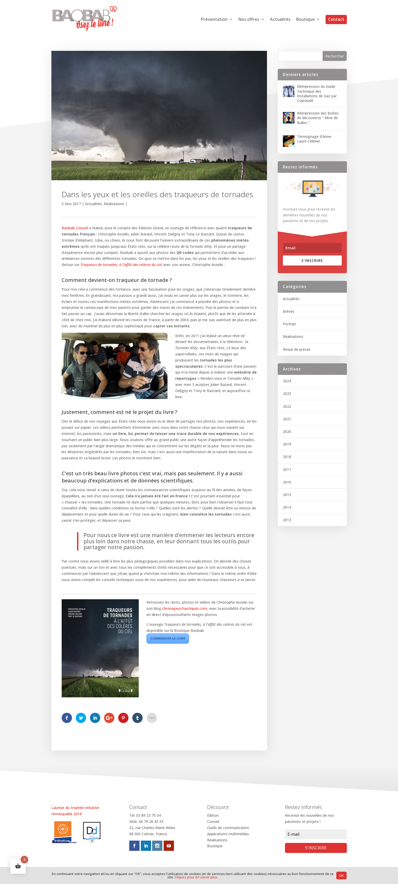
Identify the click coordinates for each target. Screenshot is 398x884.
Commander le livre (167, 638)
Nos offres (248, 19)
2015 (287, 494)
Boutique (305, 19)
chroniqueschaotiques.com (184, 608)
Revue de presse (296, 349)
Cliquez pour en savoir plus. (196, 877)
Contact (336, 19)
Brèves (288, 311)
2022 (287, 406)
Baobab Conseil (75, 227)
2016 (287, 482)
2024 (287, 380)
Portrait (289, 323)
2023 (287, 393)
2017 (287, 469)
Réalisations (114, 203)
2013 (287, 519)
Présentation (214, 19)
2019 (287, 444)
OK (341, 875)
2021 (287, 418)
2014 (287, 507)
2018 (287, 456)
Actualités (280, 19)
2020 (287, 431)
